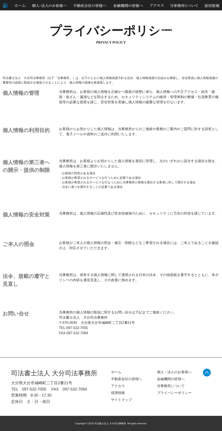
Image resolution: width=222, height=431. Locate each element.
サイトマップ (203, 14)
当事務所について (171, 386)
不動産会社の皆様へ (126, 379)
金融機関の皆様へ (171, 379)
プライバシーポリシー (174, 393)
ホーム (116, 372)
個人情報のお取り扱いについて (173, 14)
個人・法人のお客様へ (174, 372)
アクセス (118, 386)
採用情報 (118, 393)
